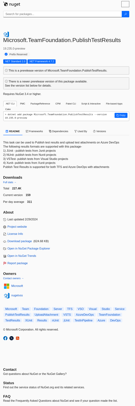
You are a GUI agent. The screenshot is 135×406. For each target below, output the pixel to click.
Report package (18, 263)
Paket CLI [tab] (71, 103)
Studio (106, 308)
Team (25, 308)
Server (58, 308)
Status (8, 383)
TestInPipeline (84, 320)
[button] (121, 115)
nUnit (55, 320)
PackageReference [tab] (40, 103)
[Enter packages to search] (62, 14)
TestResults (12, 320)
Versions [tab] (99, 131)
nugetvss (17, 295)
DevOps (115, 320)
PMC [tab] (22, 103)
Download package (20, 241)
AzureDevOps (85, 314)
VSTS (67, 314)
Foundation (41, 308)
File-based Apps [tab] (114, 103)
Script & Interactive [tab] (91, 103)
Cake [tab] (8, 109)
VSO (81, 308)
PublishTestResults (17, 314)
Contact (9, 369)
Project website (17, 226)
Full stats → (9, 182)
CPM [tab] (57, 103)
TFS (70, 308)
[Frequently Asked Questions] (7, 396)
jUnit (67, 320)
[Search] (125, 14)
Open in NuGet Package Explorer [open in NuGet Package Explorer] (29, 248)
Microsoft (17, 285)
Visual (92, 308)
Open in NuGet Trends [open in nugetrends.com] (22, 255)
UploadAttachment (46, 314)
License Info (15, 233)
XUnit (28, 320)
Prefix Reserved (18, 54)
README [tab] (13, 131)
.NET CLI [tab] (10, 103)
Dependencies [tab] (58, 131)
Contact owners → (13, 278)
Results (42, 320)
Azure (101, 320)
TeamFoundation (109, 314)
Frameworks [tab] (34, 131)
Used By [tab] (80, 131)
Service (119, 308)
